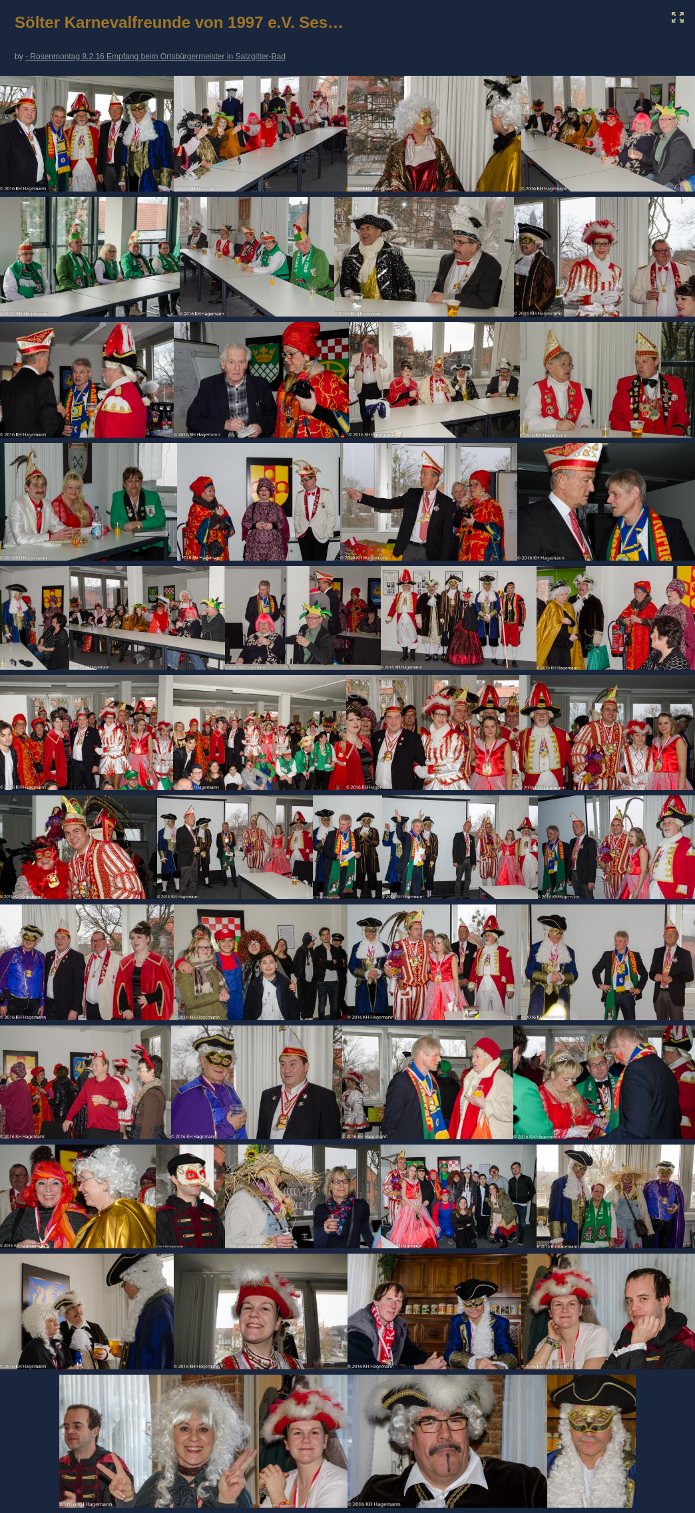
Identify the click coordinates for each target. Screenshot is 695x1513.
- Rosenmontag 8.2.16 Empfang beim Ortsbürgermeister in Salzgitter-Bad (155, 56)
